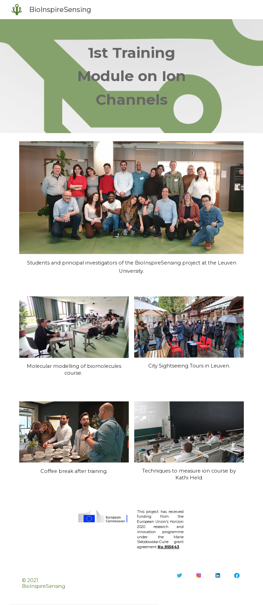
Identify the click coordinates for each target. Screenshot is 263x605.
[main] (131, 76)
